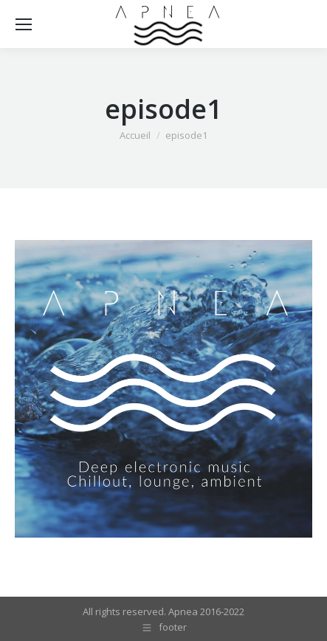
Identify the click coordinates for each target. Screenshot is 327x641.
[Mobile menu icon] (23, 24)
